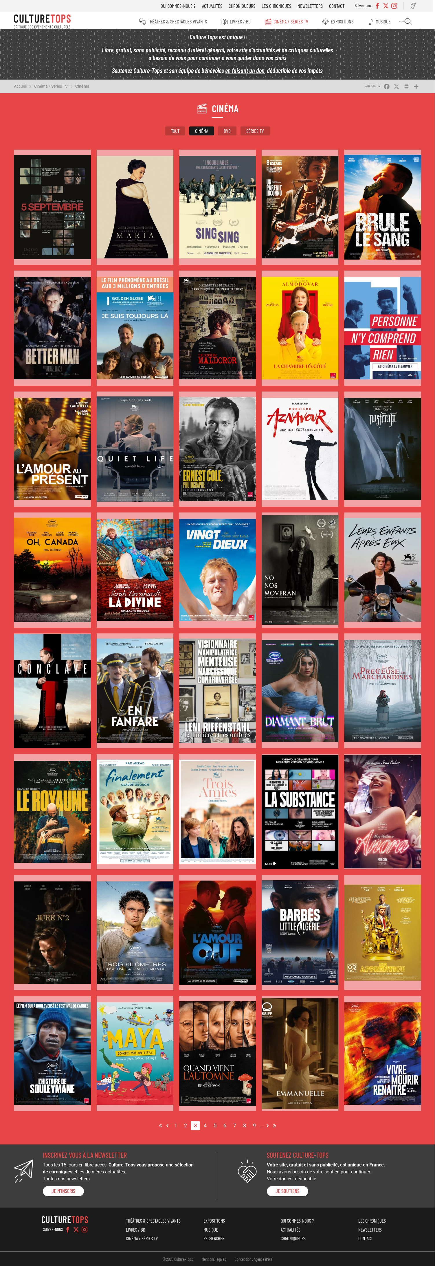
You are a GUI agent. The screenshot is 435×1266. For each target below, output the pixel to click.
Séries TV (255, 134)
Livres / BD (241, 21)
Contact (340, 6)
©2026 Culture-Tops (178, 1258)
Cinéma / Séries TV (293, 21)
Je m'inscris (64, 1190)
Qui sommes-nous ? (181, 6)
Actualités (216, 6)
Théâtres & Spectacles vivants (178, 21)
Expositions (345, 21)
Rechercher (410, 22)
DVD (227, 134)
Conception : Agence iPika (254, 1258)
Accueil (21, 89)
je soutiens (288, 1190)
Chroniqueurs (245, 6)
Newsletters (313, 6)
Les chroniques (280, 6)
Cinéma (83, 89)
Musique (386, 21)
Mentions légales (214, 1258)
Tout (175, 134)
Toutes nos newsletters (67, 1177)
